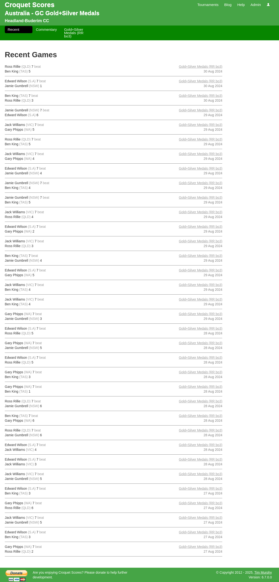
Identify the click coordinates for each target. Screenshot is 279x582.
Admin (255, 5)
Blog (228, 5)
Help (241, 5)
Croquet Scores (30, 4)
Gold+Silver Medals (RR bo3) (73, 32)
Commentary (46, 29)
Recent (13, 29)
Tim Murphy (263, 572)
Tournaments (207, 5)
